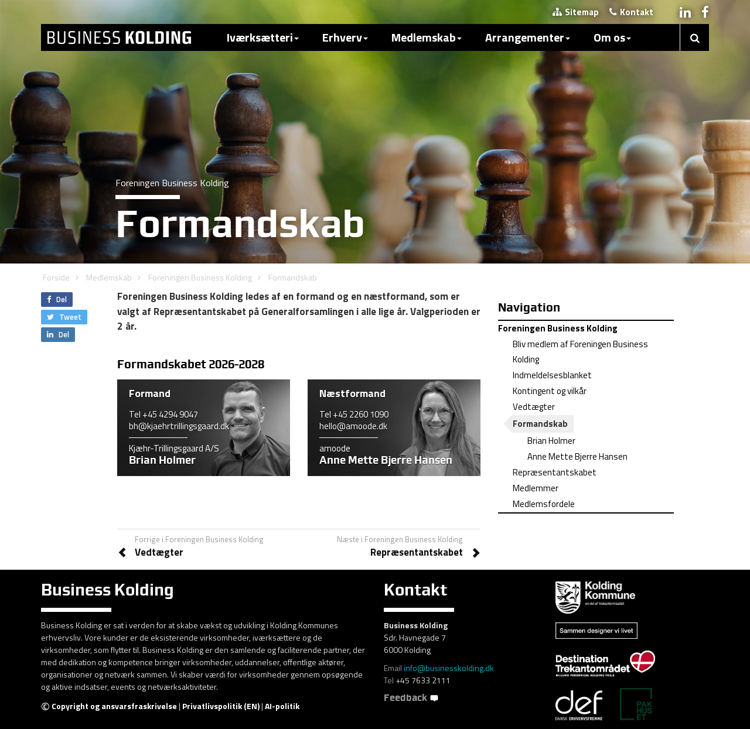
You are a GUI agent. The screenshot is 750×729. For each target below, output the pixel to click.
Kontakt (631, 12)
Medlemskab (426, 37)
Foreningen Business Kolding (200, 277)
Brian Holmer (551, 440)
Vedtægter (534, 406)
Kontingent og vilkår (550, 391)
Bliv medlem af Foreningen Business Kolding (580, 351)
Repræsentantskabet (554, 472)
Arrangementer (527, 37)
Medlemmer (535, 488)
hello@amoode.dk (353, 426)
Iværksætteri (263, 37)
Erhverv (345, 37)
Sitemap (576, 12)
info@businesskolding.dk (449, 668)
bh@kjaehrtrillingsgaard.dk (179, 426)
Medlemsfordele (544, 504)
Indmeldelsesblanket (552, 375)
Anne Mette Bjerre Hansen (577, 456)
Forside (56, 277)
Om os (612, 37)
